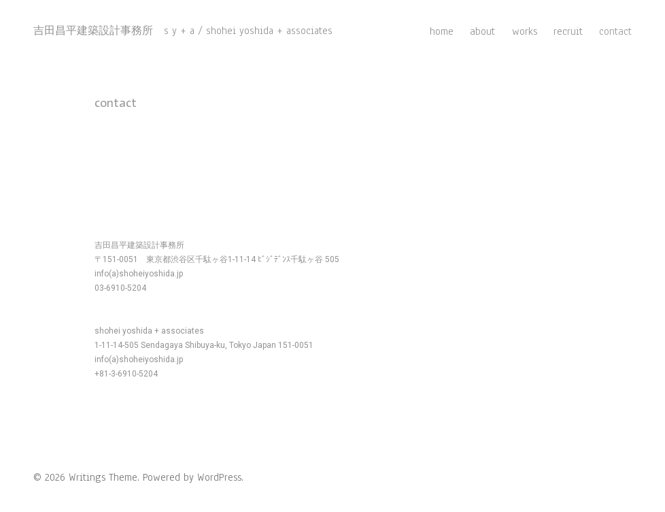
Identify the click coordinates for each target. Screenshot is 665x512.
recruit (568, 31)
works (524, 31)
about (482, 31)
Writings (87, 477)
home (442, 31)
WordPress (219, 477)
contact (615, 31)
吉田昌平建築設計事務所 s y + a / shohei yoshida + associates (182, 30)
